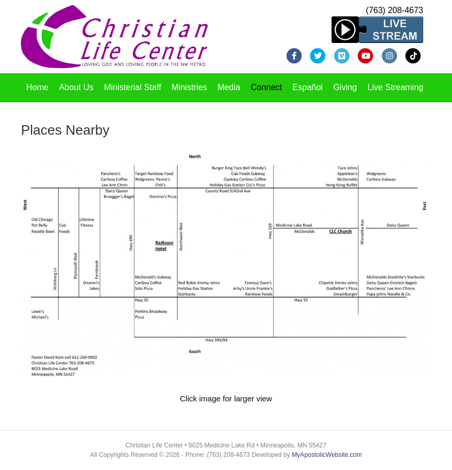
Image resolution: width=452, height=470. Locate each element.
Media (228, 87)
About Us (76, 87)
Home (37, 87)
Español (307, 87)
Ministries (189, 87)
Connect (266, 87)
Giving (345, 87)
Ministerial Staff (132, 87)
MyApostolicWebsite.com (327, 454)
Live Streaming (396, 87)
